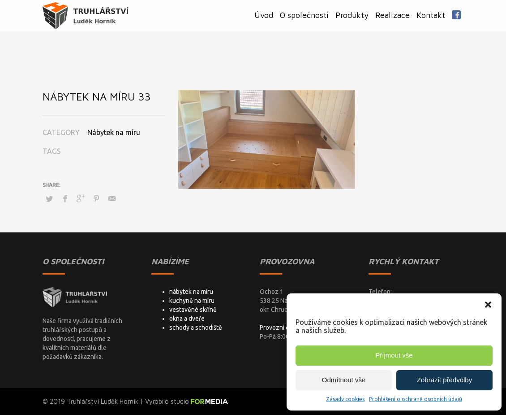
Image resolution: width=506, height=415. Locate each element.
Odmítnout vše (344, 380)
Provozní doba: (280, 327)
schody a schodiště (195, 327)
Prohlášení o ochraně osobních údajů (415, 399)
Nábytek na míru (113, 132)
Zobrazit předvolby (444, 380)
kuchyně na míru (191, 300)
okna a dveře (187, 318)
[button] (488, 304)
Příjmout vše (393, 355)
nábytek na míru (191, 291)
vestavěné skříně (193, 309)
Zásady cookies (345, 399)
